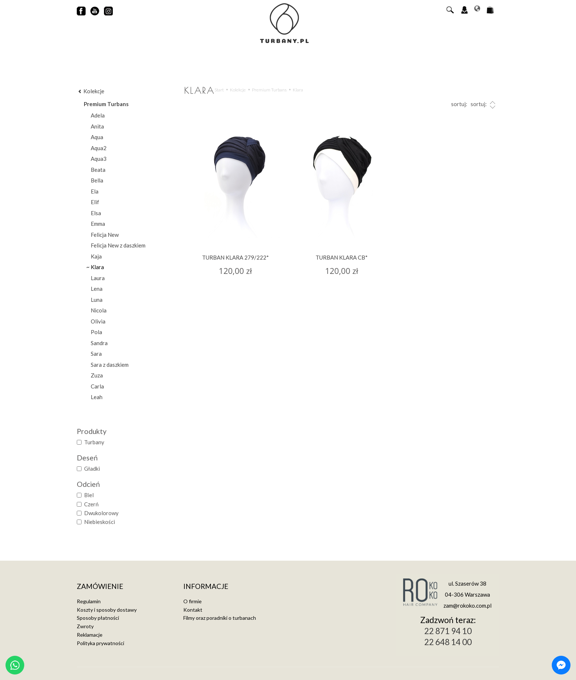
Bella (97, 180)
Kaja (96, 256)
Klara (97, 267)
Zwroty (85, 626)
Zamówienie (100, 586)
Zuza (97, 375)
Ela (94, 191)
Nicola (99, 310)
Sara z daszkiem (110, 364)
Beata (98, 169)
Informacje (205, 586)
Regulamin (89, 601)
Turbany (90, 442)
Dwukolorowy (98, 513)
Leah (96, 397)
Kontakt (192, 610)
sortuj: (484, 104)
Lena (96, 288)
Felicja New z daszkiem (118, 245)
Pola (96, 332)
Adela (98, 115)
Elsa (96, 213)
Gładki (88, 468)
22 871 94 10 (448, 631)
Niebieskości (96, 521)
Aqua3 (99, 158)
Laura (98, 278)
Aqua (97, 137)
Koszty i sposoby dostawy (107, 610)
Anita (97, 126)
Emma (98, 223)
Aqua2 (99, 148)
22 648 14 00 (448, 642)
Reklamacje (89, 635)
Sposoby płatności (98, 618)
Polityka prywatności (100, 643)
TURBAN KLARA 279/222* (235, 257)
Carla (97, 386)
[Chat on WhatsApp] (15, 665)
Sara (96, 353)
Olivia (98, 321)
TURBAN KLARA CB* (342, 257)
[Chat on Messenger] (561, 665)
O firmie (192, 601)
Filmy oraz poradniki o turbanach (219, 618)
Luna (96, 299)
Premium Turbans (106, 104)
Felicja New (105, 234)
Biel (85, 495)
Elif (95, 202)
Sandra (99, 343)
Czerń (87, 504)
